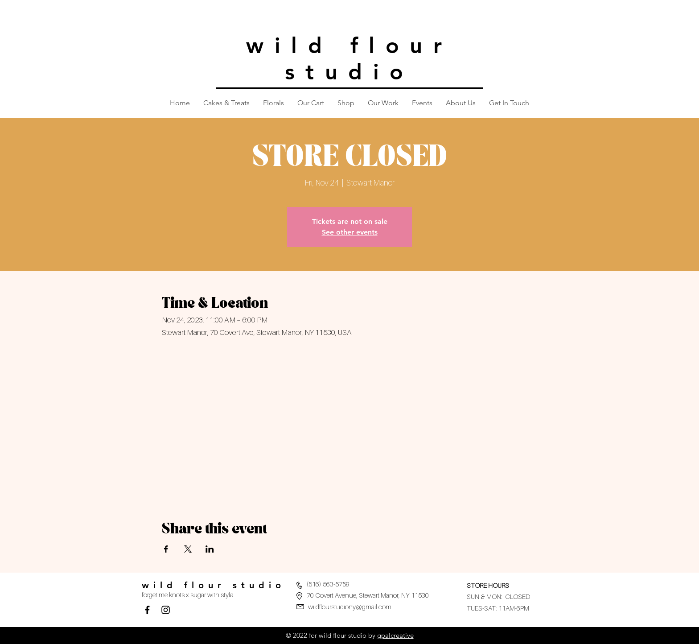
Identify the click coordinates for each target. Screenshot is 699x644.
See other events (350, 232)
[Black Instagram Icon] (165, 609)
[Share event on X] (188, 549)
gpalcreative (395, 635)
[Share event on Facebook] (166, 549)
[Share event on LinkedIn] (210, 549)
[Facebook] (147, 609)
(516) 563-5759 (328, 584)
